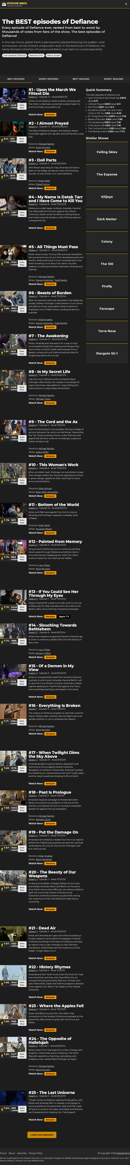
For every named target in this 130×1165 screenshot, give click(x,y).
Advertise (22, 1153)
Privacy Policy (36, 1153)
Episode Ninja (123, 1153)
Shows (3, 1153)
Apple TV (64, 616)
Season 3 (33, 97)
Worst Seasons (113, 79)
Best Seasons (81, 79)
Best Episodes (16, 79)
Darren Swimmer (44, 280)
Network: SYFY (36, 55)
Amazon (50, 114)
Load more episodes (42, 1135)
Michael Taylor (43, 399)
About (12, 1153)
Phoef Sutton (43, 184)
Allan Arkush (45, 488)
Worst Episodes (48, 79)
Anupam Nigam (44, 529)
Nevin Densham (44, 859)
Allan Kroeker (46, 319)
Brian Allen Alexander (47, 492)
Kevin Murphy (43, 147)
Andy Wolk (44, 181)
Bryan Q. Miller (43, 653)
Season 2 (33, 126)
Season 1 (33, 709)
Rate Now (22, 106)
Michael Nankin (46, 144)
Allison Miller (42, 452)
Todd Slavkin (60, 280)
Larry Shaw (44, 565)
